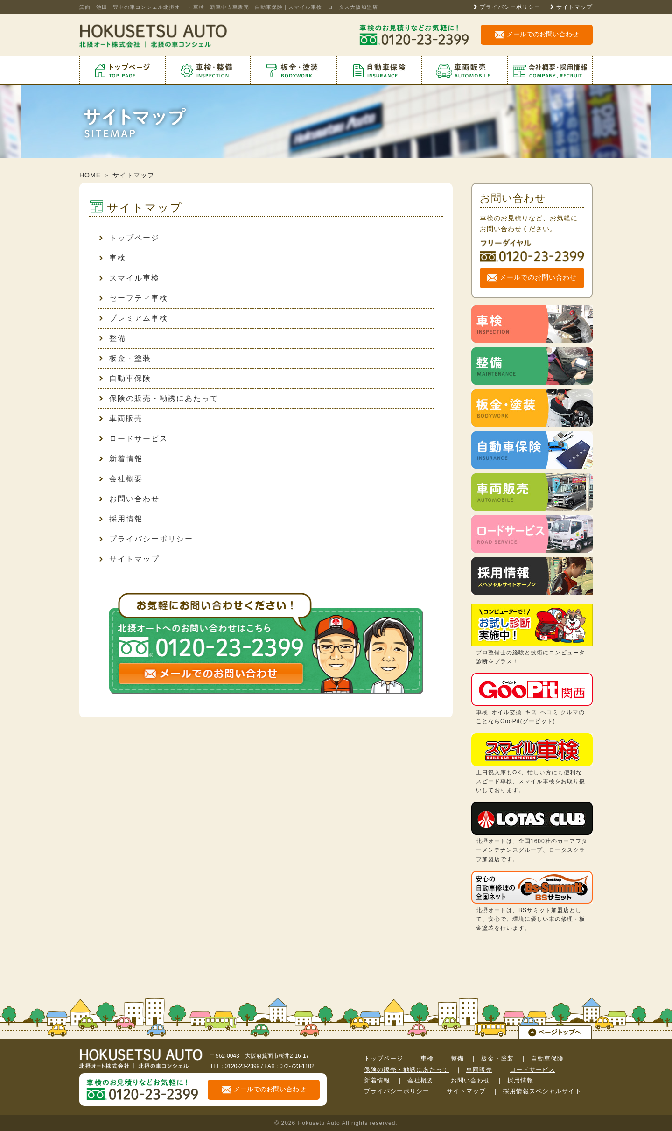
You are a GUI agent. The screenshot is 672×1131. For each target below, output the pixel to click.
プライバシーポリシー (510, 7)
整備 (112, 338)
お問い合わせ (129, 499)
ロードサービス (133, 439)
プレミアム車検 (133, 318)
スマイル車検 (129, 278)
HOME (90, 175)
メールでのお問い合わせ (537, 34)
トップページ (129, 238)
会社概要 (121, 479)
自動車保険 (125, 378)
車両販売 (121, 418)
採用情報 (121, 519)
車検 (112, 258)
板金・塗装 (125, 358)
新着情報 (121, 459)
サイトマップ (574, 7)
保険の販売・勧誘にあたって (158, 398)
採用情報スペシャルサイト (542, 1091)
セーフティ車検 (133, 298)
